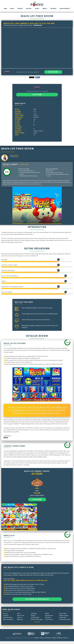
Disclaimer (48, 638)
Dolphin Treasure (63, 615)
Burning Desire (49, 615)
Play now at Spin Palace (37, 599)
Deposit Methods (65, 8)
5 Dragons (6, 615)
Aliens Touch (20, 615)
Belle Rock (34, 613)
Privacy (42, 638)
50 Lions (5, 613)
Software (53, 8)
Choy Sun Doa (49, 619)
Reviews (20, 8)
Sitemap (36, 638)
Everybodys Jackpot (64, 619)
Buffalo (47, 613)
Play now (37, 95)
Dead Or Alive (63, 613)
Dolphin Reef (62, 617)
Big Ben (33, 615)
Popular (29, 8)
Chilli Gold (48, 617)
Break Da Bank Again (37, 619)
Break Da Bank (35, 617)
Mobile (45, 8)
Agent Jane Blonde (8, 619)
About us (65, 638)
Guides (37, 8)
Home (5, 8)
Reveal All (37, 622)
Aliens (18, 613)
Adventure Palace (8, 617)
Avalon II (19, 617)
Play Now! (53, 72)
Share (37, 77)
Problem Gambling (57, 638)
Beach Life (20, 619)
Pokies (12, 8)
